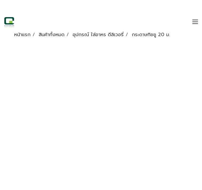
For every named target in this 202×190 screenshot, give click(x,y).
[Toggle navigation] (195, 22)
